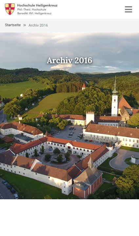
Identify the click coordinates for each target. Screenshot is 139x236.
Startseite (13, 25)
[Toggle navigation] (128, 9)
